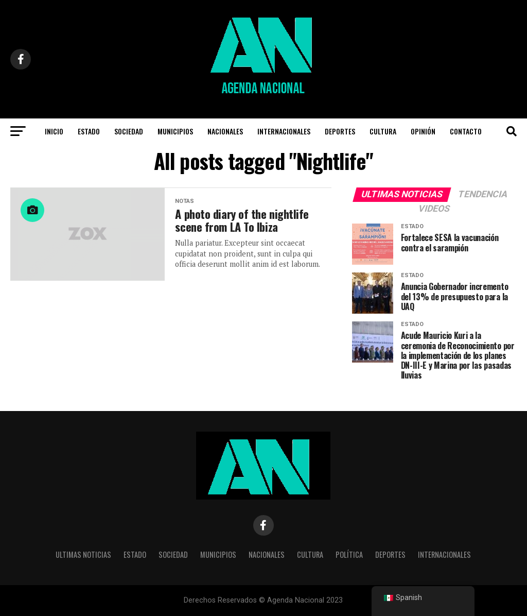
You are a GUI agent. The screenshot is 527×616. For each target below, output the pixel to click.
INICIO (54, 131)
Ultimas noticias (83, 554)
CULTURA (383, 131)
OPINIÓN (423, 131)
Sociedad (128, 131)
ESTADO (135, 554)
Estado (89, 131)
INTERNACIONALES (283, 131)
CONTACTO (466, 131)
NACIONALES (225, 131)
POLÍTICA (349, 554)
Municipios (175, 131)
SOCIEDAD (173, 554)
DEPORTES (340, 131)
